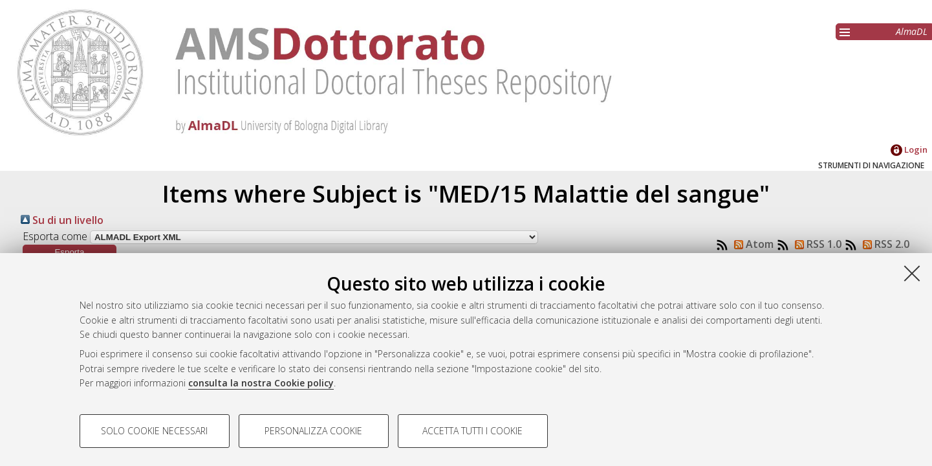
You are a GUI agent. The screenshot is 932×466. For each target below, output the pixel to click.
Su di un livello (62, 220)
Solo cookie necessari (154, 431)
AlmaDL (911, 31)
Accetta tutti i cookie (472, 431)
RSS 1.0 (815, 244)
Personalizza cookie (313, 431)
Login (909, 149)
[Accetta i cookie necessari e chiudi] (912, 273)
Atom (751, 244)
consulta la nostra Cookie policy (261, 383)
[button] (69, 252)
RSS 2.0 (883, 244)
